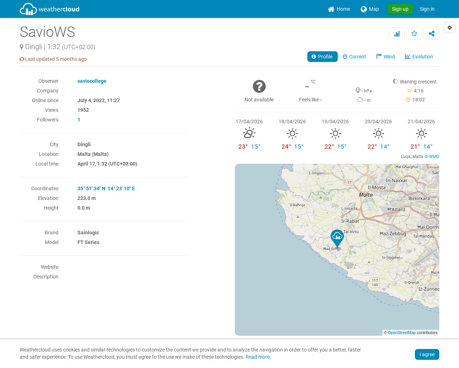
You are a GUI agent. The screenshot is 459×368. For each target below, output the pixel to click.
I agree (427, 354)
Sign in (427, 9)
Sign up (400, 9)
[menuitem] (338, 9)
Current (355, 56)
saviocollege (92, 81)
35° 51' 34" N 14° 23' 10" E (106, 188)
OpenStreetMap (402, 332)
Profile (322, 56)
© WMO (432, 156)
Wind (386, 56)
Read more (258, 357)
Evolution (419, 56)
